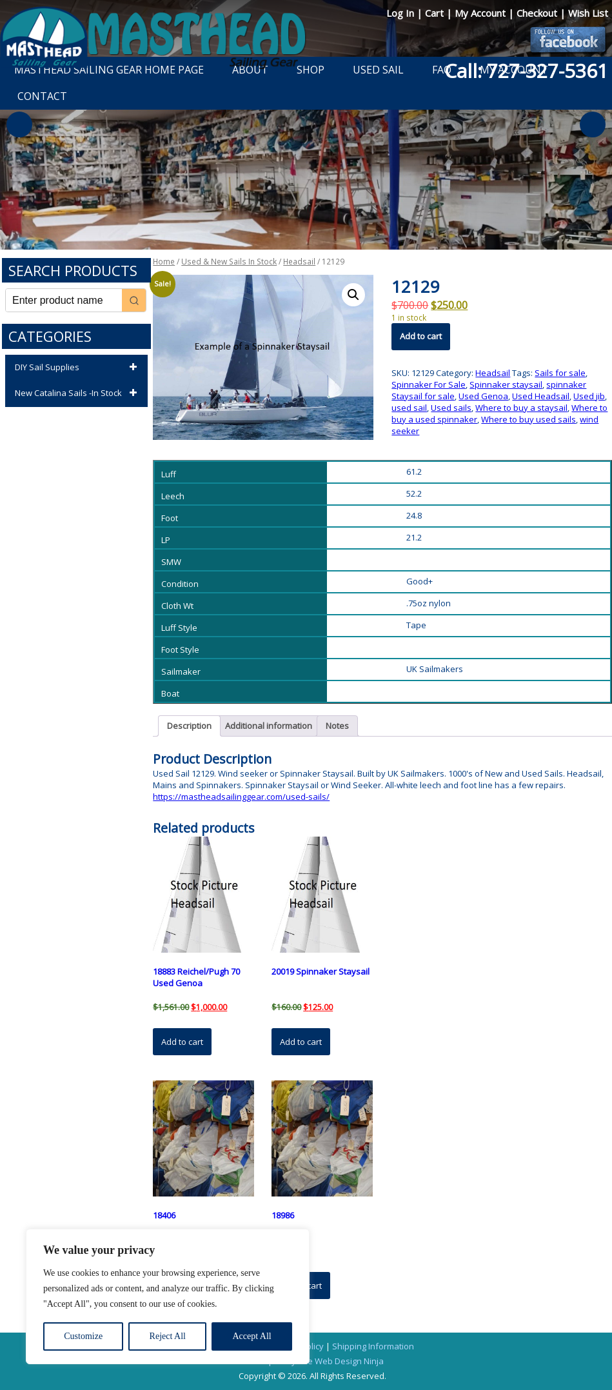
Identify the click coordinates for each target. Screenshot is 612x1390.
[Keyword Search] (64, 300)
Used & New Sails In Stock (229, 261)
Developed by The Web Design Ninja (312, 1361)
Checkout (538, 12)
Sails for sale (560, 373)
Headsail (299, 261)
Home (164, 261)
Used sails (451, 407)
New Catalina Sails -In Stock (78, 393)
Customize (83, 1336)
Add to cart (421, 336)
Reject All (168, 1336)
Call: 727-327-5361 (526, 70)
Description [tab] (189, 725)
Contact (42, 96)
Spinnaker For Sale (428, 384)
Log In (401, 12)
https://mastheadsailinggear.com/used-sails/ (241, 796)
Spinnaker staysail (505, 384)
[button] (353, 294)
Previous (19, 124)
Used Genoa (483, 396)
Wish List (588, 12)
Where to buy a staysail (521, 407)
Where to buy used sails (528, 419)
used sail (409, 407)
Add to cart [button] (182, 1041)
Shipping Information (373, 1346)
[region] (168, 1296)
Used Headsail (540, 396)
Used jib (589, 396)
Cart (435, 12)
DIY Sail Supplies (78, 367)
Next (593, 124)
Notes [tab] (337, 725)
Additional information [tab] (268, 725)
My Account (481, 12)
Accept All (251, 1336)
